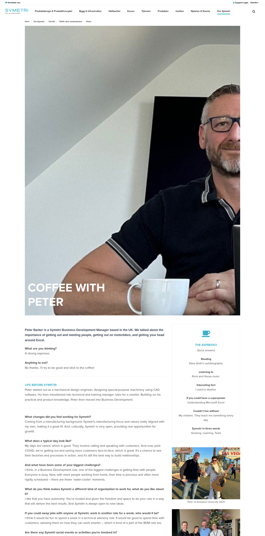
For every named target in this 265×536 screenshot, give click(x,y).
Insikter (180, 11)
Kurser (131, 11)
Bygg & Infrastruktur (90, 11)
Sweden (255, 2)
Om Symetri (223, 11)
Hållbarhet (114, 11)
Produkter (163, 11)
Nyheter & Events (200, 11)
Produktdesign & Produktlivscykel (53, 11)
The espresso (206, 345)
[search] (254, 11)
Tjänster (146, 11)
